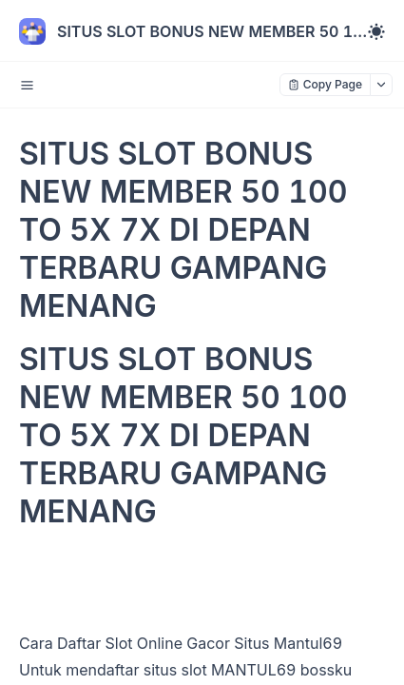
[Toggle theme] (376, 31)
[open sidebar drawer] (26, 84)
